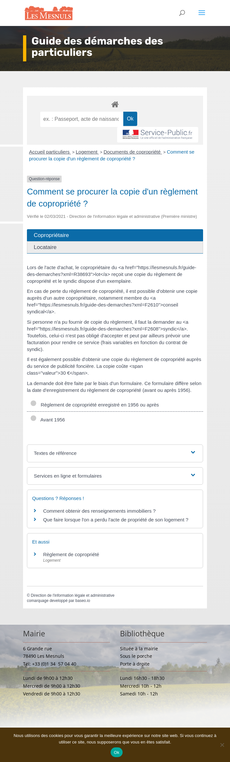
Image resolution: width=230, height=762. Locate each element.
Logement (87, 152)
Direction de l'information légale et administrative (73, 595)
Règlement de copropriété (71, 554)
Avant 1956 (47, 419)
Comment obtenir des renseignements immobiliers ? (99, 511)
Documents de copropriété (132, 152)
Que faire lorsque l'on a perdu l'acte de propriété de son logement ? (115, 519)
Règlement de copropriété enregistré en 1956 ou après (94, 404)
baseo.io (82, 600)
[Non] (222, 745)
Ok (116, 752)
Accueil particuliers (50, 152)
